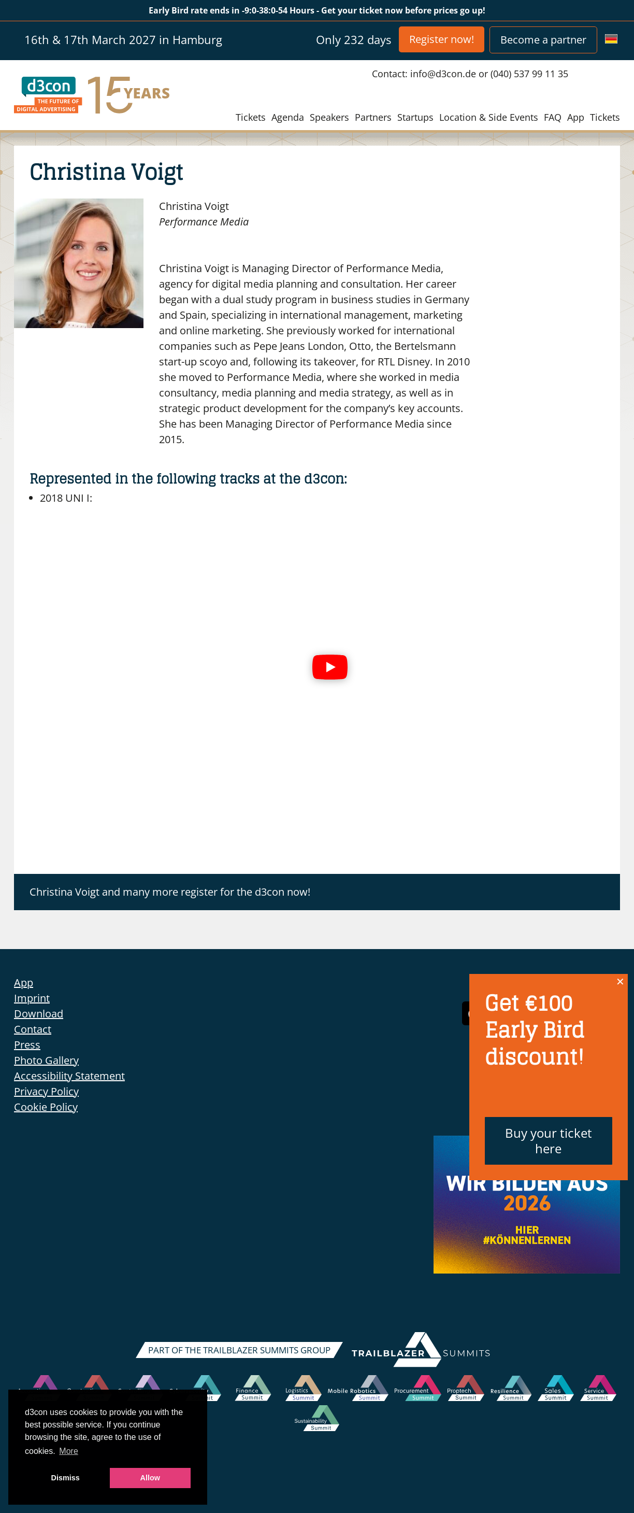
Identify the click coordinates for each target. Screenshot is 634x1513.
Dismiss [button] (65, 1478)
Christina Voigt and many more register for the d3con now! (170, 892)
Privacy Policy (46, 1091)
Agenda (287, 117)
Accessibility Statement (69, 1076)
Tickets (251, 117)
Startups (415, 117)
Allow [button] (150, 1478)
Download (38, 1014)
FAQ (552, 117)
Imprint (32, 998)
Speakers (329, 117)
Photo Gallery (46, 1060)
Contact (32, 1029)
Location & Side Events (488, 117)
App (575, 117)
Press (27, 1045)
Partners (373, 117)
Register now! (441, 39)
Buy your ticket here (548, 1140)
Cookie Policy (46, 1107)
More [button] (68, 1451)
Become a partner (543, 40)
